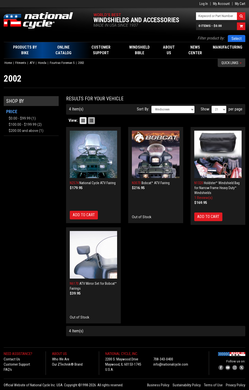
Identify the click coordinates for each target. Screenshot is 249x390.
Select (236, 38)
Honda (42, 63)
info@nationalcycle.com (170, 364)
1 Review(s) (203, 198)
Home (8, 63)
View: (73, 120)
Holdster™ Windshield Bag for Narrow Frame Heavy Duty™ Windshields (217, 188)
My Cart (240, 4)
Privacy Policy (235, 385)
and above (23, 131)
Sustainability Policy (187, 385)
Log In (203, 4)
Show (205, 109)
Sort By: (143, 109)
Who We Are (60, 359)
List (91, 120)
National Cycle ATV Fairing (97, 183)
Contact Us (12, 359)
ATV (32, 63)
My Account (221, 4)
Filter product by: (211, 38)
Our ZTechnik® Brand (67, 364)
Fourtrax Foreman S (62, 63)
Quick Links (231, 63)
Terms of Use (213, 385)
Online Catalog (63, 50)
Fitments (20, 63)
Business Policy (158, 385)
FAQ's (8, 369)
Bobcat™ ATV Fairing (156, 183)
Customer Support (17, 364)
